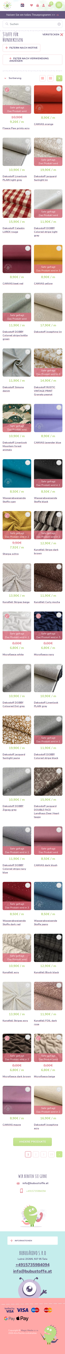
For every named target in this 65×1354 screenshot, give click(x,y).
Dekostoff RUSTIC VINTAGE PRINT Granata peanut (44, 391)
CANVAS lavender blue (47, 442)
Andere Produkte (32, 1142)
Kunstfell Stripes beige (16, 602)
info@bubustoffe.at (32, 1271)
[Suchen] (32, 24)
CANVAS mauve (12, 1124)
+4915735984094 (36, 1191)
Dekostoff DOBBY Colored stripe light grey (45, 232)
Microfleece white (13, 654)
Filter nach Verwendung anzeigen (29, 60)
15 (51, 1154)
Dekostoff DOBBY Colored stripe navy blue (14, 869)
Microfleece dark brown (17, 1076)
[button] (19, 78)
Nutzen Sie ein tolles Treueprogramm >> (32, 15)
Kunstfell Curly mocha (47, 602)
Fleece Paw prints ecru (16, 128)
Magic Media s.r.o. (30, 1330)
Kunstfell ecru (11, 972)
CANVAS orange (43, 124)
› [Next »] (59, 1154)
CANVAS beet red (13, 283)
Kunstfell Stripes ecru (15, 1020)
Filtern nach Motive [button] (23, 47)
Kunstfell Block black (46, 972)
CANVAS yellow (43, 283)
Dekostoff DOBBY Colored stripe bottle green (15, 335)
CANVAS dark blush (45, 865)
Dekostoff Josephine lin (48, 331)
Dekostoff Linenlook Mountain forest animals (15, 446)
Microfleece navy (44, 654)
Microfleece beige (44, 1076)
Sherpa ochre (11, 554)
